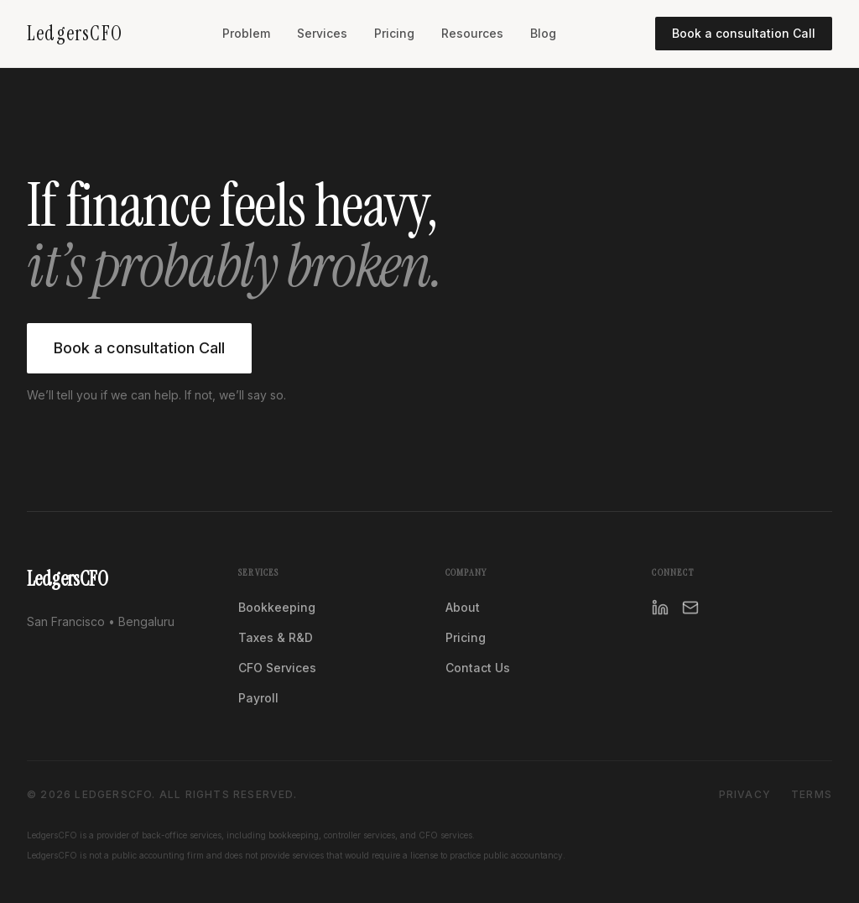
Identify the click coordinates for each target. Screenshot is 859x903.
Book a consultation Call (743, 33)
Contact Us (477, 667)
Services (322, 33)
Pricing (394, 33)
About (462, 607)
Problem (246, 33)
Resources (472, 33)
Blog (543, 33)
